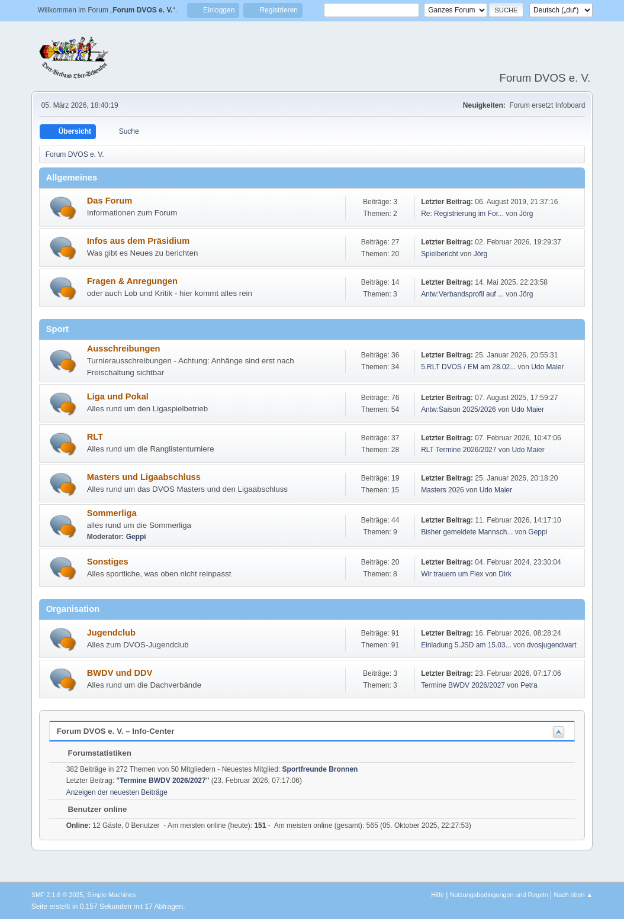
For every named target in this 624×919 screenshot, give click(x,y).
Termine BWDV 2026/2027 (463, 685)
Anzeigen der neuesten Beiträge (117, 792)
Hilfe (437, 894)
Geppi (136, 537)
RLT (95, 436)
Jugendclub (111, 632)
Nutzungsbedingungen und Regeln (499, 894)
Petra (529, 685)
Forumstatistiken (93, 753)
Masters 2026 (442, 490)
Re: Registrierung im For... (462, 213)
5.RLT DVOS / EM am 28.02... (468, 367)
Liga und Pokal (118, 396)
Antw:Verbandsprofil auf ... (462, 294)
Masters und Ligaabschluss (144, 477)
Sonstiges (107, 561)
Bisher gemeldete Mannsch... (467, 532)
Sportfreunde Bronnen (320, 769)
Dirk (504, 574)
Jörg (526, 213)
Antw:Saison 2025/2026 (458, 409)
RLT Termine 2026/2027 (458, 450)
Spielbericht (439, 254)
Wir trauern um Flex (452, 574)
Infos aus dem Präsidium (138, 241)
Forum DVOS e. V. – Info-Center (116, 731)
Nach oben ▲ (573, 894)
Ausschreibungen (123, 348)
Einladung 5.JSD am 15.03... (466, 645)
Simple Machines (111, 894)
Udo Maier (547, 367)
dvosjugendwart (552, 645)
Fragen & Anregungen (132, 281)
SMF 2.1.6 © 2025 (57, 894)
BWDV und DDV (120, 673)
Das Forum (110, 200)
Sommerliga (112, 513)
